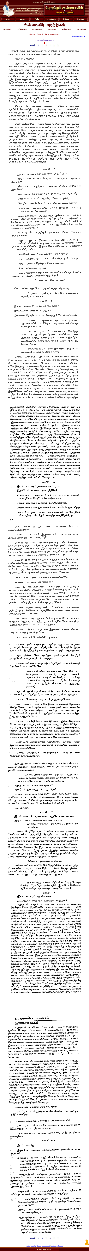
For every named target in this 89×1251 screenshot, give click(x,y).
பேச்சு (39, 1246)
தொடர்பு (60, 1246)
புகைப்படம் (46, 1246)
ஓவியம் (54, 1246)
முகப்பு (28, 1246)
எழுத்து (33, 1246)
